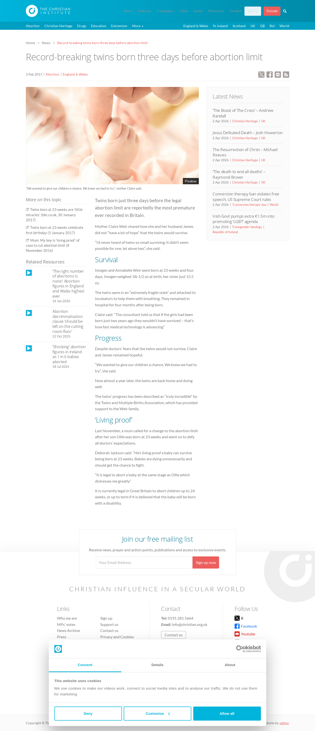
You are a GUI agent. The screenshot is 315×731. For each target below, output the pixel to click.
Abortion (33, 26)
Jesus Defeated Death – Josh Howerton (248, 132)
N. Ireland (220, 26)
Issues (198, 11)
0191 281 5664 (180, 618)
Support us (109, 624)
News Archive (68, 630)
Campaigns (165, 11)
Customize (158, 713)
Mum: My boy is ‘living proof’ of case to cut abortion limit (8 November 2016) (52, 245)
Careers (236, 11)
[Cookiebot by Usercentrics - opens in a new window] (240, 649)
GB (262, 26)
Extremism (119, 26)
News (128, 11)
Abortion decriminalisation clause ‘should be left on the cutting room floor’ (67, 321)
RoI (272, 26)
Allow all (227, 713)
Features (144, 11)
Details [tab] (157, 665)
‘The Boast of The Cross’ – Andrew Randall (243, 113)
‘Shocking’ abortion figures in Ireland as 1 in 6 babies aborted (69, 354)
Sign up (252, 11)
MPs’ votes (66, 624)
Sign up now (206, 562)
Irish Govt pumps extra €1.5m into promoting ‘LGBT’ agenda (243, 218)
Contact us (109, 630)
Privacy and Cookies (117, 636)
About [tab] (230, 665)
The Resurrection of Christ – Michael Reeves (245, 152)
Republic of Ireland (225, 232)
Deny (88, 713)
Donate (272, 11)
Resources (216, 11)
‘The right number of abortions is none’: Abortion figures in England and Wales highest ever (68, 284)
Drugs (81, 26)
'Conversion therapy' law (249, 205)
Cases (183, 11)
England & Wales (195, 26)
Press (61, 636)
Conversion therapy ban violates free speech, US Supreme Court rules (246, 196)
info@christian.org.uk (189, 624)
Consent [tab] (85, 665)
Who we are (67, 618)
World (284, 26)
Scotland (239, 26)
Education (98, 26)
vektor (284, 723)
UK (253, 26)
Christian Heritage (58, 26)
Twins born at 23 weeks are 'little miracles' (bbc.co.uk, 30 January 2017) (54, 214)
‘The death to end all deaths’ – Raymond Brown (239, 174)
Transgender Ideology (247, 227)
